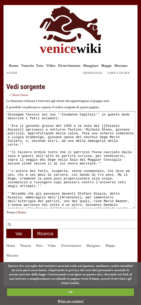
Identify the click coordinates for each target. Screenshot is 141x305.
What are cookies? (71, 301)
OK (70, 292)
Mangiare (90, 65)
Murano (121, 65)
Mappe (106, 65)
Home (13, 65)
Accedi (11, 73)
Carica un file (118, 73)
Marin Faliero (20, 95)
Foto (40, 65)
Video (51, 65)
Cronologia (92, 73)
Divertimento (69, 65)
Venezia (27, 65)
